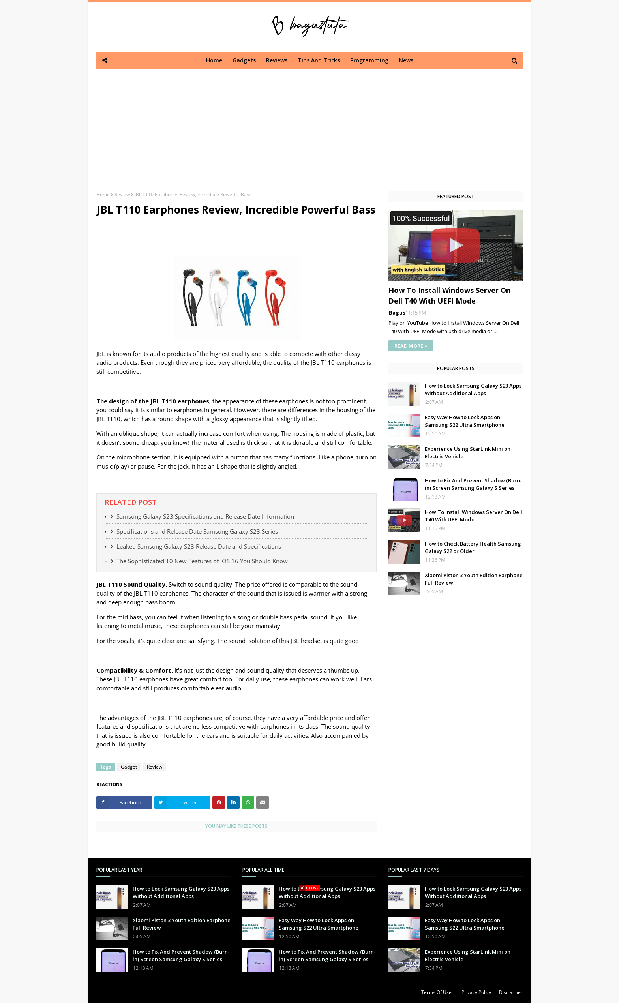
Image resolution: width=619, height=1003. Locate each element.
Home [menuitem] (214, 60)
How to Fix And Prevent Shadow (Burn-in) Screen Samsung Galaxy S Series (473, 484)
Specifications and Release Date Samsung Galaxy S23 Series (197, 531)
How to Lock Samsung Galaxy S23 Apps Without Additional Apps (473, 389)
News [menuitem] (406, 60)
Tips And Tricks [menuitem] (319, 60)
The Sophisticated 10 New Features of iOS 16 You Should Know (202, 561)
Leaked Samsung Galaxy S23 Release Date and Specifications (198, 546)
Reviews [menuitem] (276, 60)
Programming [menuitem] (369, 60)
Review (122, 194)
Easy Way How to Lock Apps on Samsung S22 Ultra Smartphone (465, 421)
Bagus (397, 312)
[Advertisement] (309, 124)
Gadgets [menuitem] (244, 60)
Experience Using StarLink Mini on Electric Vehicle (467, 452)
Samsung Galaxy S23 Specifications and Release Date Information (205, 516)
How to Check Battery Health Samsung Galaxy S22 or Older (473, 547)
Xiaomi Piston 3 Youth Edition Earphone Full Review (474, 579)
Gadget (129, 766)
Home (103, 194)
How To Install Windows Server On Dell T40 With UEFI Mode (449, 295)
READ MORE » (411, 345)
